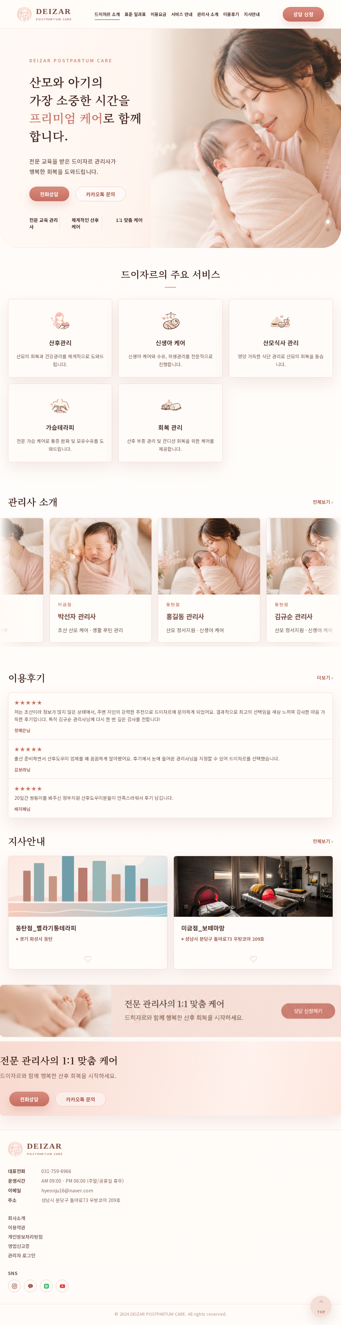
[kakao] (30, 1286)
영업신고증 (19, 1246)
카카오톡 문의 (100, 194)
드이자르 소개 (107, 14)
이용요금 (159, 14)
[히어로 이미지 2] (328, 222)
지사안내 (252, 14)
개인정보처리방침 (25, 1236)
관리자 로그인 (21, 1255)
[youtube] (62, 1286)
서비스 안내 (181, 14)
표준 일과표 (135, 14)
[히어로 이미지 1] (328, 214)
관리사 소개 (207, 14)
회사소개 (16, 1218)
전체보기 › (323, 502)
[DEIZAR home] (44, 14)
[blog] (46, 1286)
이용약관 (16, 1227)
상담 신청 (303, 14)
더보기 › (325, 677)
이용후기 (231, 14)
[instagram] (14, 1286)
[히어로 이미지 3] (327, 230)
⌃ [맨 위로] (321, 1306)
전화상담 (49, 194)
